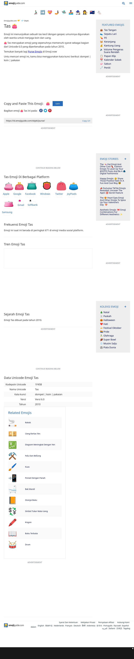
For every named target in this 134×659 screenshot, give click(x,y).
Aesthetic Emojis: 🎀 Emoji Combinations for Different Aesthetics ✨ (113, 212)
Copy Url (86, 120)
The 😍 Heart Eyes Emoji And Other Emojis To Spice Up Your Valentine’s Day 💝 (113, 201)
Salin (58, 103)
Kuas (27, 466)
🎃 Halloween (107, 320)
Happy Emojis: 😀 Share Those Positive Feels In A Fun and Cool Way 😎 (112, 180)
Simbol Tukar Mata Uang (36, 511)
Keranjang (108, 41)
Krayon (28, 522)
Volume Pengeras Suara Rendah (111, 50)
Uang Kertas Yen (32, 433)
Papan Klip (108, 56)
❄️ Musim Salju (108, 343)
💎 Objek (25, 20)
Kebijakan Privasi (88, 622)
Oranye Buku (31, 500)
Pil (103, 38)
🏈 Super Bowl (108, 339)
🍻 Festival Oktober (110, 328)
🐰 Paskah (105, 316)
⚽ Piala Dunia (108, 347)
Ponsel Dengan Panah (35, 478)
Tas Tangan (108, 30)
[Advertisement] (67, 653)
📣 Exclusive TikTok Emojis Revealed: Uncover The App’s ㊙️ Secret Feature (113, 190)
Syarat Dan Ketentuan (68, 622)
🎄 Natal (104, 312)
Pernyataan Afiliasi (106, 622)
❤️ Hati (104, 324)
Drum (27, 544)
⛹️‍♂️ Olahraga (107, 335)
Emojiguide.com (10, 20)
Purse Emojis (35, 51)
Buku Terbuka (31, 533)
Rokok (28, 422)
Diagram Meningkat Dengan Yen (40, 444)
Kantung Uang (110, 45)
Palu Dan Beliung (33, 455)
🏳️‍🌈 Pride (104, 331)
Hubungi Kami (123, 622)
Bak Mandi (30, 489)
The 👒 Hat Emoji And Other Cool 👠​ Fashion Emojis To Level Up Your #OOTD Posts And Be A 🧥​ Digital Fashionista (113, 169)
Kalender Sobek (110, 60)
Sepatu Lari (108, 34)
